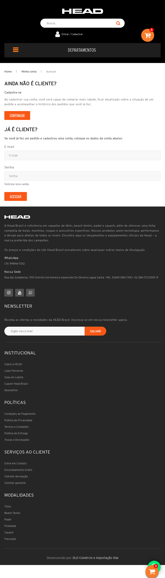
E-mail (9, 147)
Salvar (95, 331)
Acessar (51, 71)
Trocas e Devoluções (16, 439)
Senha (9, 167)
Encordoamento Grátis (18, 469)
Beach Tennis (12, 513)
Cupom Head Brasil (16, 383)
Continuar (17, 115)
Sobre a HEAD (13, 364)
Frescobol (10, 539)
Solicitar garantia (15, 482)
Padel (7, 519)
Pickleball (10, 526)
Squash (8, 532)
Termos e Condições (16, 426)
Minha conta (28, 71)
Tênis (7, 506)
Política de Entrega (16, 433)
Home (8, 71)
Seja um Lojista (13, 377)
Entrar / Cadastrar (72, 34)
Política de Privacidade (18, 420)
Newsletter (11, 390)
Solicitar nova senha (16, 184)
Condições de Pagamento (20, 413)
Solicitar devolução (16, 476)
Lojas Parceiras (13, 370)
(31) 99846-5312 (14, 263)
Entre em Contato (15, 463)
